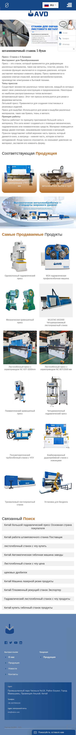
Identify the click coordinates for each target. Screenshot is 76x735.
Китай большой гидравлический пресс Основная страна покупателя (38, 526)
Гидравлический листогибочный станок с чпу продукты (37, 598)
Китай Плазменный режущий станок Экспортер (32, 590)
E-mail (63, 32)
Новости (12, 668)
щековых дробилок (15, 572)
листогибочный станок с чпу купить (25, 546)
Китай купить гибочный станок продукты (28, 607)
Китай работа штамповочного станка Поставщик (33, 537)
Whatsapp (64, 44)
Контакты (13, 674)
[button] (68, 175)
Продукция (13, 663)
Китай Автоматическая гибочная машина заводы (33, 554)
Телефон (64, 38)
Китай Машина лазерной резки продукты (28, 581)
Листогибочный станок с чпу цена (24, 563)
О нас (11, 657)
